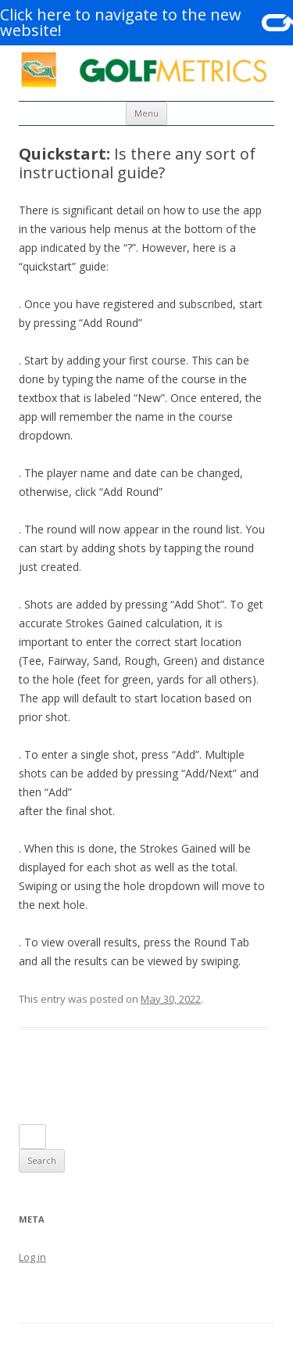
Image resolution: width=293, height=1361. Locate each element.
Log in (32, 1257)
